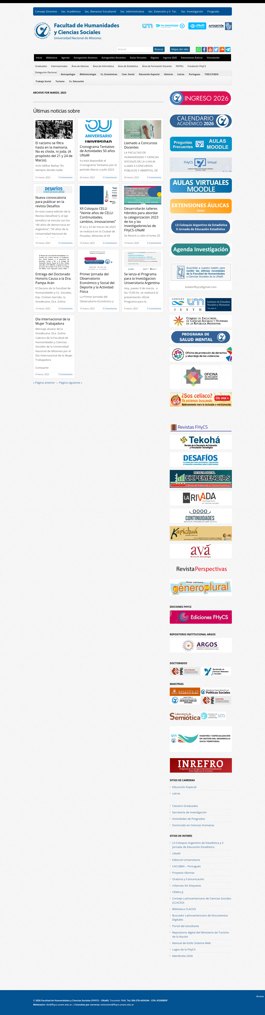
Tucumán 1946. (118, 1000)
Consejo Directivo (46, 11)
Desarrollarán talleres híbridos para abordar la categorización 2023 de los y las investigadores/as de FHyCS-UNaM (141, 219)
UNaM (176, 853)
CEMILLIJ (177, 892)
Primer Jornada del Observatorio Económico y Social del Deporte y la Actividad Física (97, 283)
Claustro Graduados (185, 806)
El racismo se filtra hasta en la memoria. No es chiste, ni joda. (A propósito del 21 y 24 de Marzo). (53, 151)
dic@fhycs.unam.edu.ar (59, 1004)
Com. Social (128, 74)
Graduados (41, 66)
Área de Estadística (128, 66)
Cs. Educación (76, 81)
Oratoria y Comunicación (188, 879)
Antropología (68, 74)
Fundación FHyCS (197, 66)
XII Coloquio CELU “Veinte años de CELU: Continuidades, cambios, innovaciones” (98, 215)
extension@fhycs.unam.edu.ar (117, 1004)
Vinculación (213, 57)
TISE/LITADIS (211, 74)
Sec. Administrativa (132, 11)
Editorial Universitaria (186, 860)
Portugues (194, 74)
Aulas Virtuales (138, 57)
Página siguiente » (70, 382)
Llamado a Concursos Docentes (140, 145)
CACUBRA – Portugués (186, 866)
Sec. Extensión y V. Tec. (162, 11)
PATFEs (179, 66)
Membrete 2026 (182, 956)
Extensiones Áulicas (192, 57)
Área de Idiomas (80, 66)
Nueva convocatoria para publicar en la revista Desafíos (50, 202)
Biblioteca (51, 57)
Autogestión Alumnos (85, 57)
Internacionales (59, 66)
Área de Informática (103, 66)
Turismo (60, 81)
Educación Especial (149, 74)
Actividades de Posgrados (188, 819)
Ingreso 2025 (170, 57)
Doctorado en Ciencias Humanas (193, 825)
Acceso (260, 996)
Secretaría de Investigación (189, 812)
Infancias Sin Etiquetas (186, 885)
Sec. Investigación (192, 11)
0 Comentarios (65, 177)
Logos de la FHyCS (183, 949)
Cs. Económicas (109, 74)
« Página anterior (44, 382)
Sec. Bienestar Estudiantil (100, 11)
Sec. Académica (71, 11)
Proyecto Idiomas (183, 873)
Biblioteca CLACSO (184, 909)
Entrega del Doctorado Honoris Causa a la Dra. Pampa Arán (53, 278)
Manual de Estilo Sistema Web (191, 943)
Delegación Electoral (46, 72)
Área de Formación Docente (157, 66)
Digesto (155, 57)
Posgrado (213, 11)
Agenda (65, 57)
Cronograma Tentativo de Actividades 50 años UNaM (97, 151)
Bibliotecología (88, 74)
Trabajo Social (43, 81)
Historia (168, 74)
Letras (180, 74)
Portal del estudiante (185, 926)
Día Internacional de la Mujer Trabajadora (52, 321)
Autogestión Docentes (114, 57)
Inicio (39, 57)
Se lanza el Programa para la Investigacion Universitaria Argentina (142, 278)
